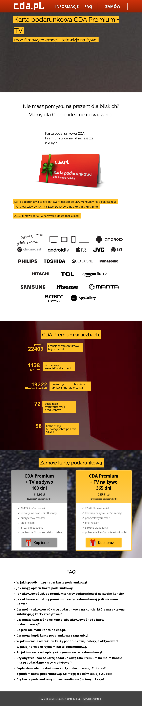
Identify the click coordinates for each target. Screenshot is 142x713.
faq (88, 6)
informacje (67, 6)
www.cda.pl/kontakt (92, 698)
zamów (112, 6)
